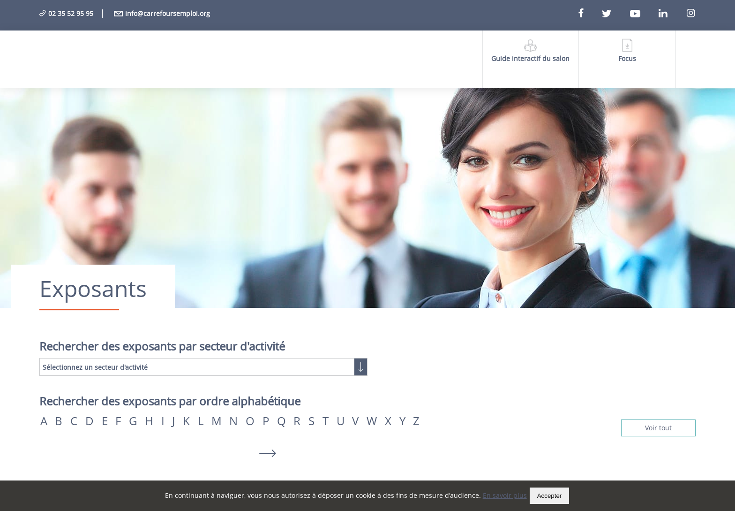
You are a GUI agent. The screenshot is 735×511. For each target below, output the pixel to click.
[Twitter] (615, 13)
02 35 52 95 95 (66, 13)
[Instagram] (691, 13)
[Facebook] (589, 13)
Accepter (549, 495)
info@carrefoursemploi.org (162, 13)
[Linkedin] (671, 13)
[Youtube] (643, 13)
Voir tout (658, 427)
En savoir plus (505, 495)
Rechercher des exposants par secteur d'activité (162, 346)
